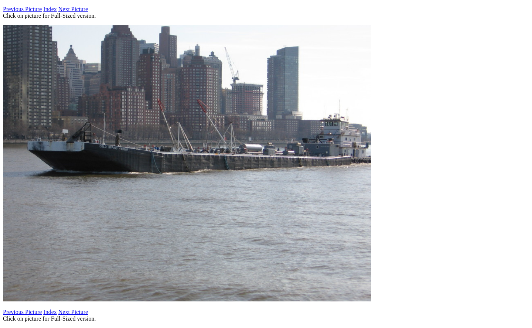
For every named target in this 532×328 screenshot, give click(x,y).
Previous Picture (22, 9)
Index (50, 9)
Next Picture (73, 9)
